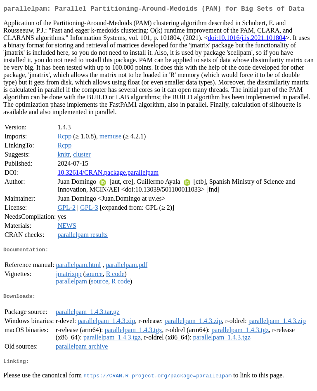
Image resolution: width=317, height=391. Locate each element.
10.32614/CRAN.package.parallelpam (107, 174)
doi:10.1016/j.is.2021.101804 (247, 39)
